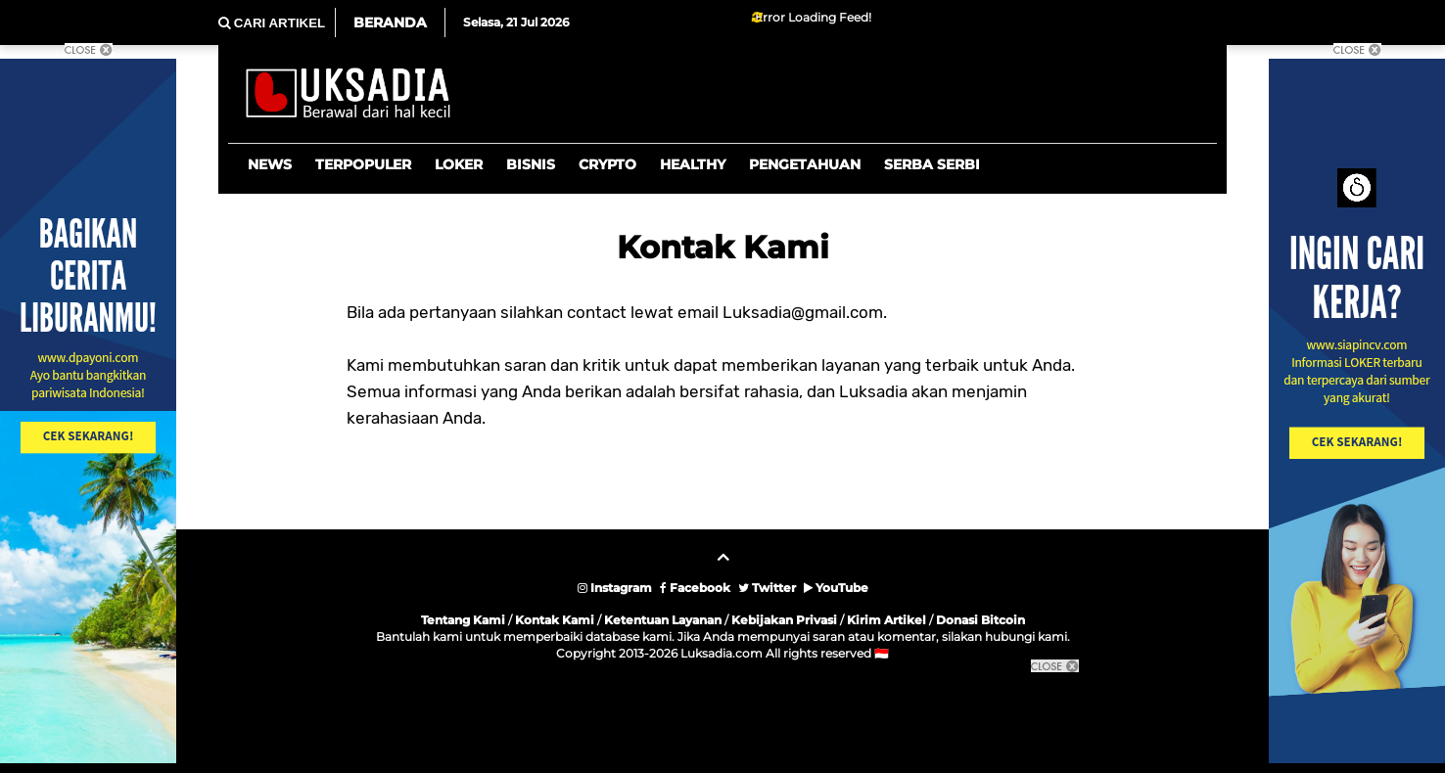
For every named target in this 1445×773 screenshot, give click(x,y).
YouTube (836, 587)
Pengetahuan (805, 164)
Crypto (607, 164)
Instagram (615, 587)
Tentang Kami (463, 620)
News (270, 164)
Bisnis (530, 164)
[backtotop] (722, 564)
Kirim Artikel (886, 620)
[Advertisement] (722, 719)
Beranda (390, 22)
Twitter (767, 587)
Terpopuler (363, 164)
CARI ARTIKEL (271, 23)
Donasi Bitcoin (980, 620)
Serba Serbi (932, 164)
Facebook (695, 587)
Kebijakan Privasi (784, 620)
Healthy (692, 164)
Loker (459, 164)
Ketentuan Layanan (663, 620)
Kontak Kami (554, 620)
